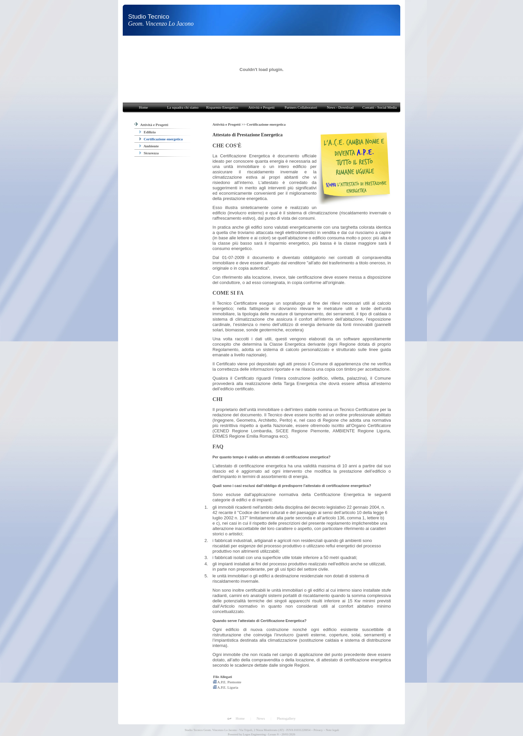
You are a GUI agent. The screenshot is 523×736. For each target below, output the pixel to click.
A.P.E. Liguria (225, 687)
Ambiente (149, 146)
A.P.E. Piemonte (227, 682)
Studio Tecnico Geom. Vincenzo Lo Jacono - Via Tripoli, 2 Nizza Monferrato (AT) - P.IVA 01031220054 (247, 730)
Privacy (318, 730)
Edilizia (147, 132)
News (260, 718)
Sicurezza (149, 153)
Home (240, 718)
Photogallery (286, 718)
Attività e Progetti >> (229, 124)
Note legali (332, 730)
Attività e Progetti (151, 125)
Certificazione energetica (161, 139)
